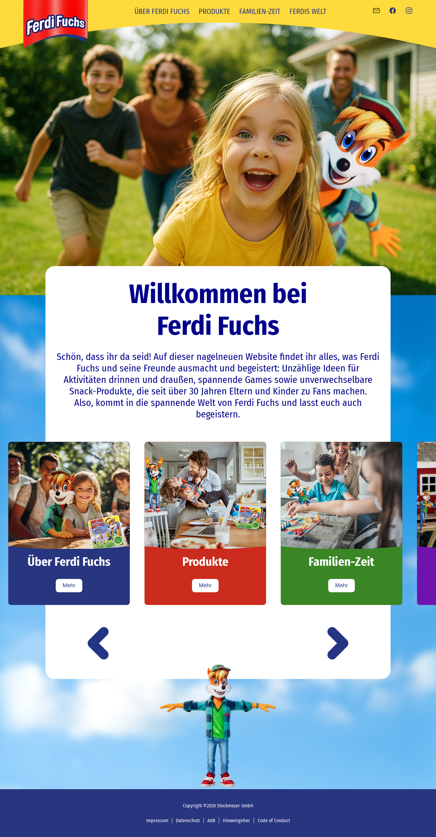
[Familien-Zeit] (341, 523)
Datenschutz (188, 820)
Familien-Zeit (259, 11)
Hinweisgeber (236, 820)
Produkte (214, 11)
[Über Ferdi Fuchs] (69, 523)
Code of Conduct (274, 820)
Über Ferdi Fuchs (162, 11)
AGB (211, 820)
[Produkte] (205, 523)
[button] (98, 644)
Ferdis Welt (307, 11)
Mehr (69, 585)
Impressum (157, 820)
